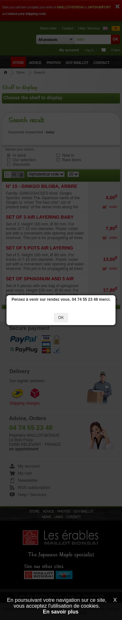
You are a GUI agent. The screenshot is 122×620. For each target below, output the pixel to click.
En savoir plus (60, 611)
